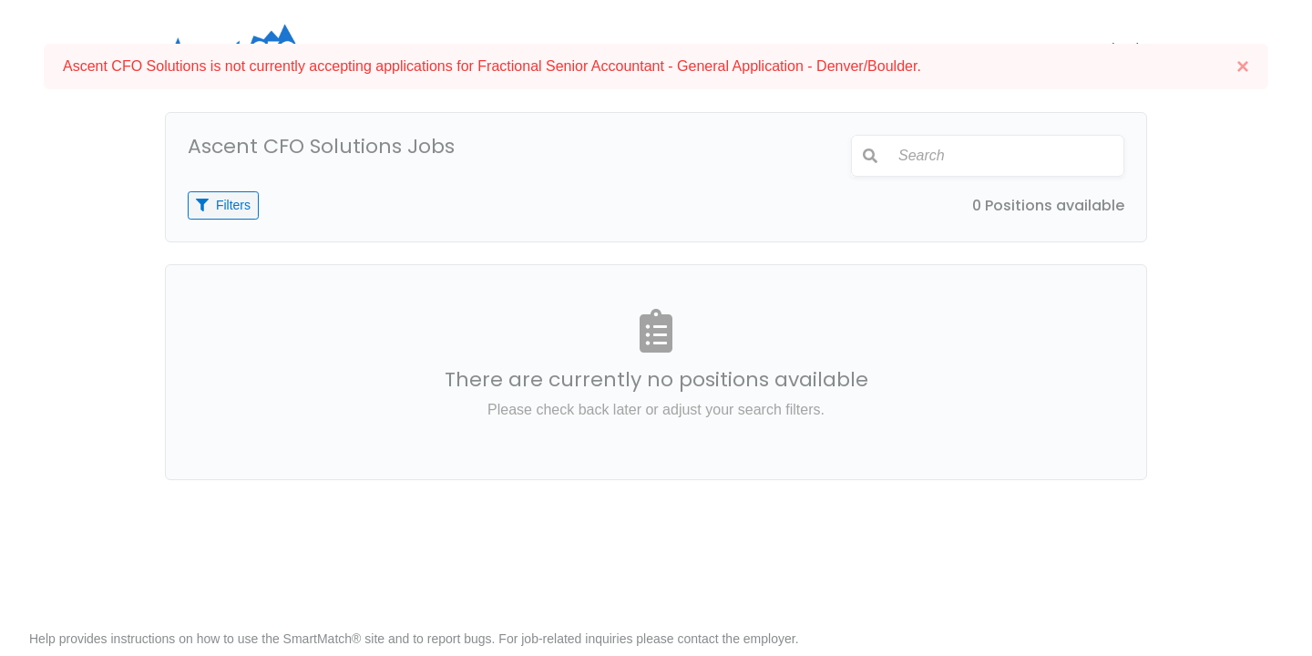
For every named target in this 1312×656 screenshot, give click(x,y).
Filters (223, 205)
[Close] (1242, 66)
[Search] (1005, 156)
